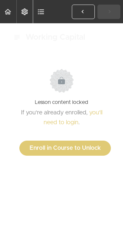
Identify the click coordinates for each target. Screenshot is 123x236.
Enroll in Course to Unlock (65, 148)
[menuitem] (24, 11)
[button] (8, 11)
